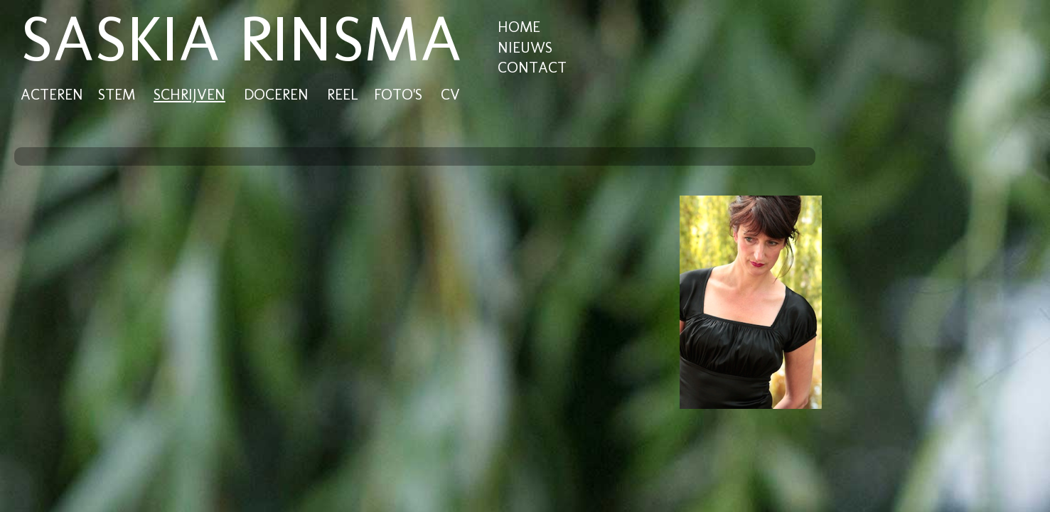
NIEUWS (525, 47)
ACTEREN (52, 94)
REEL (342, 94)
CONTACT (532, 67)
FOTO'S (398, 94)
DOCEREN (276, 94)
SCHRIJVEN (189, 94)
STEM (116, 94)
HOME (519, 27)
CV (450, 94)
